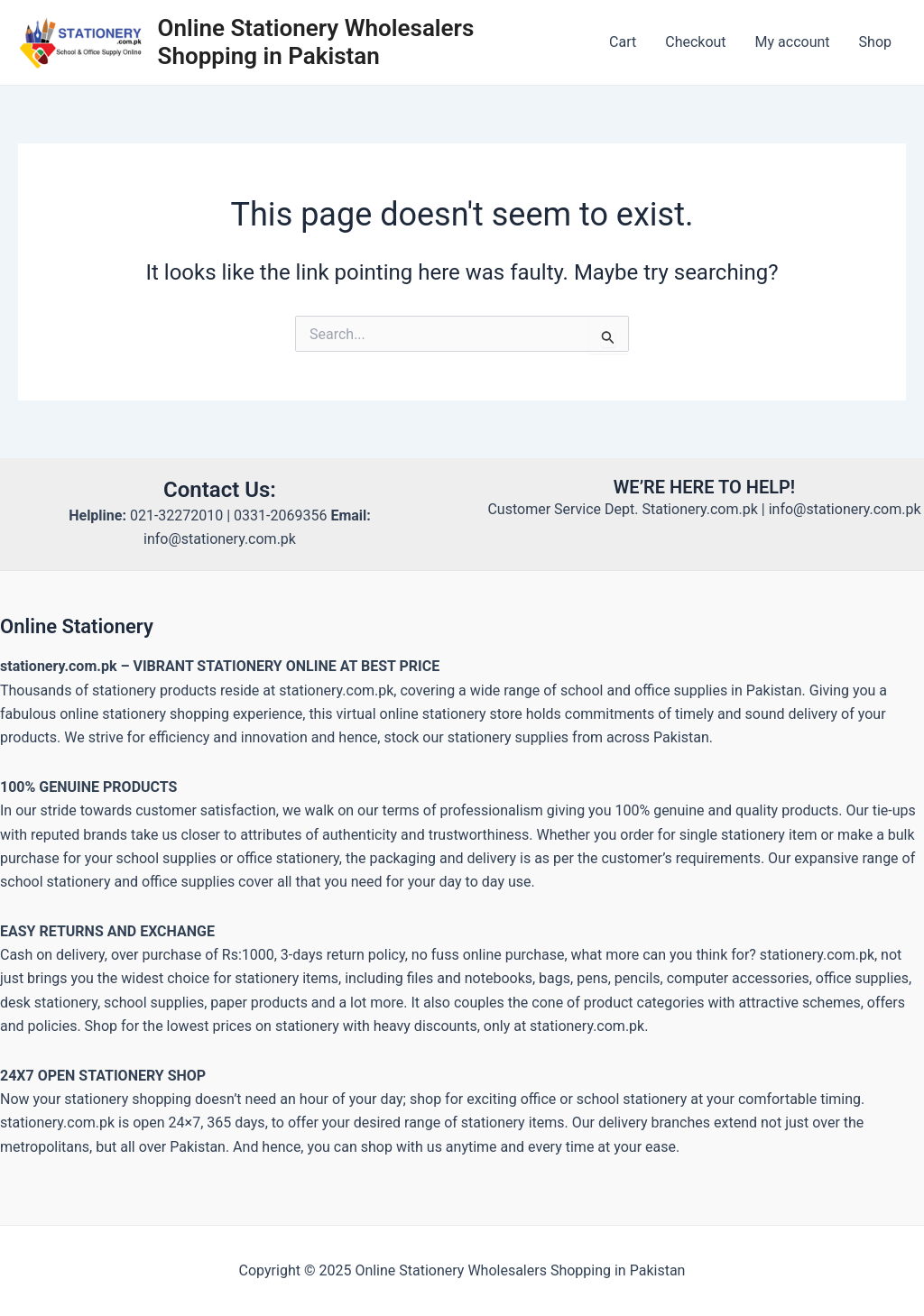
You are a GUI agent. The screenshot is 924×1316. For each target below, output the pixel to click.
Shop (875, 42)
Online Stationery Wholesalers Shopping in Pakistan (316, 41)
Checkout (695, 42)
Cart (622, 42)
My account (792, 42)
